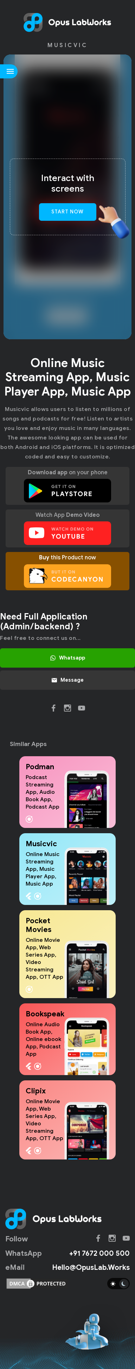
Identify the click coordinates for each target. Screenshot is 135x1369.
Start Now (67, 211)
